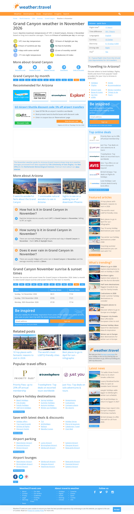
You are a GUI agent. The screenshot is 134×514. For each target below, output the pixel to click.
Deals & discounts (78, 70)
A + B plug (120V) (112, 44)
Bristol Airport (22, 451)
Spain (72, 499)
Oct (70, 80)
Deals (38, 14)
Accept (117, 509)
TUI (42, 425)
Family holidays (22, 409)
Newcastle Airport (72, 451)
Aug (58, 80)
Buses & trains (97, 92)
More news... (94, 426)
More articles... (95, 255)
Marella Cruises (47, 432)
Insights (57, 14)
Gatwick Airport (71, 446)
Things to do (113, 92)
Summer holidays (48, 406)
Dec (82, 80)
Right (107, 48)
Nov (76, 80)
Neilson (44, 430)
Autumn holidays (47, 409)
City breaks (20, 406)
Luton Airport (46, 446)
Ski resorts (69, 411)
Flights (94, 85)
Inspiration (47, 14)
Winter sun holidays (49, 411)
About (24, 495)
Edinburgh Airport (48, 451)
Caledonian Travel (72, 430)
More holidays (19, 415)
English (108, 35)
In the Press (34, 504)
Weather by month (34, 70)
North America (25, 18)
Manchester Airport (24, 446)
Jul (52, 80)
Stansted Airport (23, 449)
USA (33, 18)
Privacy (24, 499)
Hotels (110, 83)
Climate (61, 503)
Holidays (94, 83)
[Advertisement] (87, 6)
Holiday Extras (71, 425)
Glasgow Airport (71, 449)
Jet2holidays (45, 427)
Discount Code (23, 126)
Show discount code (71, 125)
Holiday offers (21, 425)
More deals (18, 436)
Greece (72, 497)
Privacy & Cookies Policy (35, 511)
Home (15, 18)
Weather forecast (49, 70)
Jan (16, 80)
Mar (28, 80)
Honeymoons (70, 404)
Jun (46, 80)
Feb (22, 80)
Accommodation (114, 85)
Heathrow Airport (48, 470)
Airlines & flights (23, 430)
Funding (36, 501)
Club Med (69, 432)
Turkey (72, 501)
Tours (110, 95)
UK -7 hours (110, 31)
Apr (34, 80)
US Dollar (109, 39)
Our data (37, 495)
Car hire (94, 95)
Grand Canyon (50, 18)
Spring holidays (47, 404)
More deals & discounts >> (99, 190)
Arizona (40, 18)
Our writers (38, 497)
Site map (25, 503)
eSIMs (93, 97)
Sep (64, 80)
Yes (106, 52)
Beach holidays (22, 404)
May (40, 80)
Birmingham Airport (49, 449)
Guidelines (37, 499)
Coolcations (70, 406)
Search (66, 14)
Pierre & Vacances (72, 427)
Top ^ (15, 485)
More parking (19, 455)
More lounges (19, 474)
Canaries (73, 495)
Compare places (71, 409)
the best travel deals (108, 354)
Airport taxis (96, 90)
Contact (24, 497)
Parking (61, 501)
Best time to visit (20, 70)
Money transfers (114, 90)
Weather (17, 14)
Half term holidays (23, 411)
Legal (24, 501)
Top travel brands (23, 427)
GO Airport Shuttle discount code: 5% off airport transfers (49, 110)
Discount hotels (22, 432)
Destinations (28, 14)
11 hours (108, 27)
